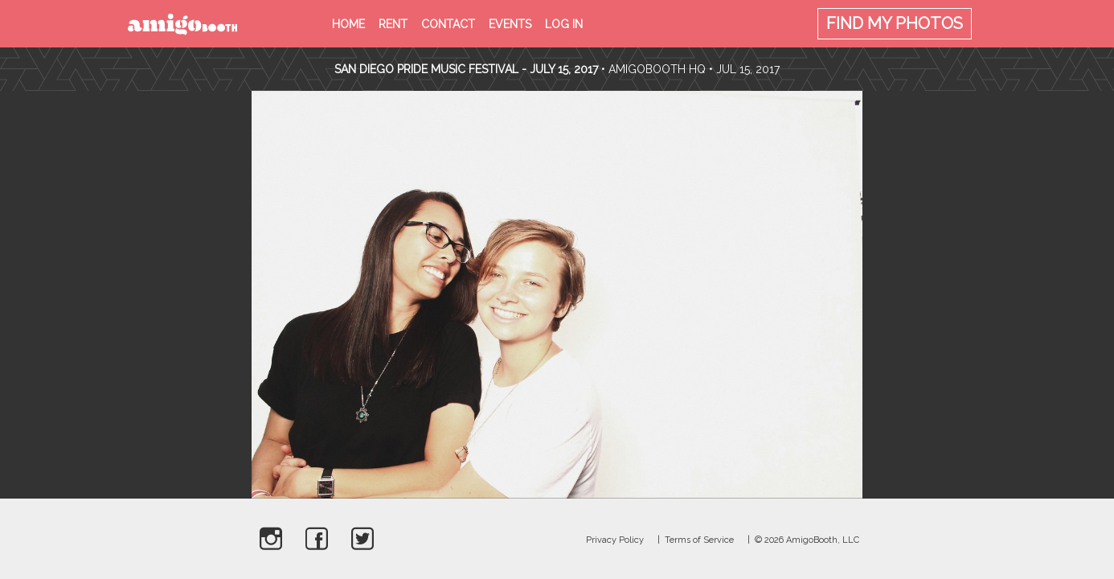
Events (510, 24)
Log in (564, 24)
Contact (448, 24)
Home (348, 24)
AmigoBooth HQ (657, 69)
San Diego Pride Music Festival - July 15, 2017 (466, 69)
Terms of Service (699, 540)
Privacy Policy (615, 540)
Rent (393, 24)
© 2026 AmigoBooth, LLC (807, 540)
